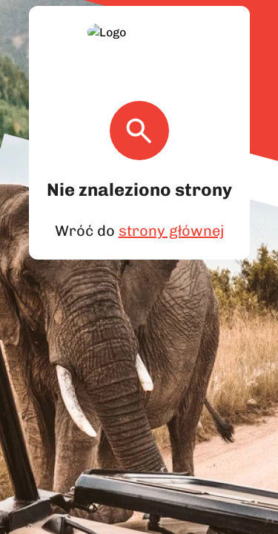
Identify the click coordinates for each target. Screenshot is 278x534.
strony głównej (168, 213)
